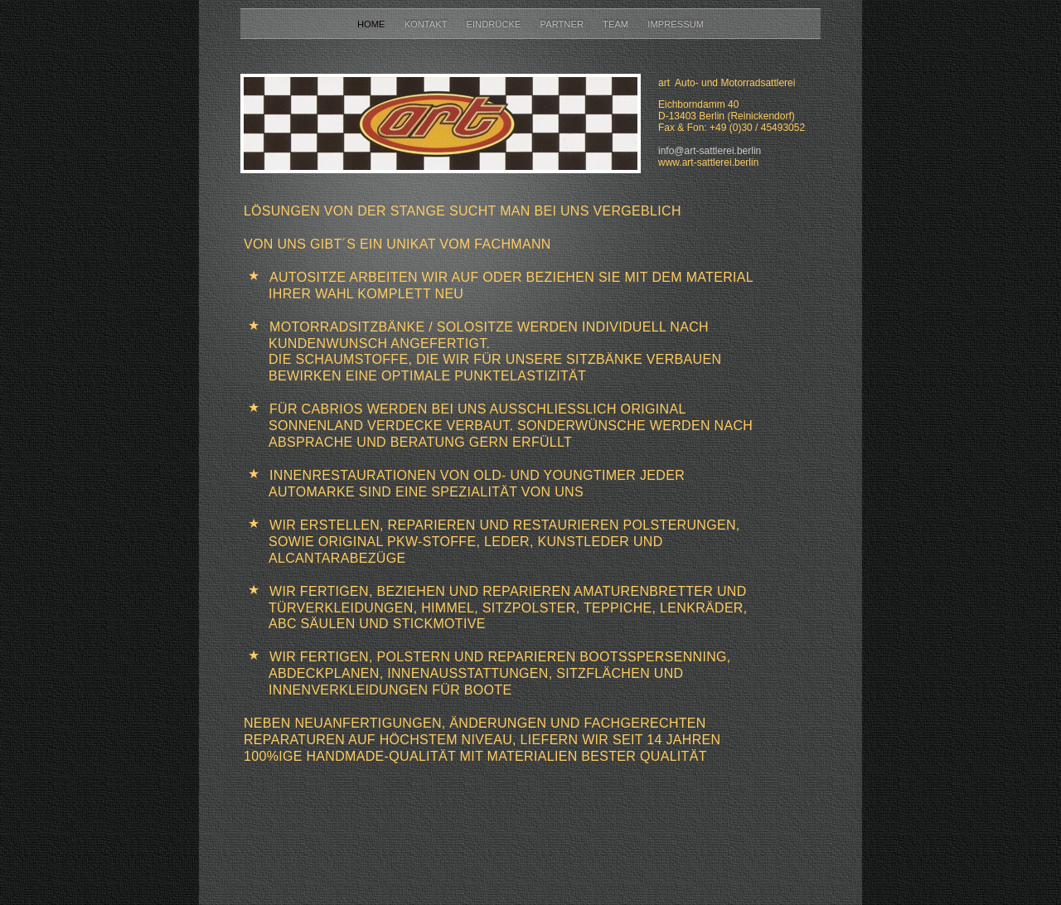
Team (617, 24)
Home (372, 24)
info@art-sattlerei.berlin (709, 151)
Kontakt (427, 24)
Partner (563, 24)
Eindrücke (495, 24)
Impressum (675, 24)
